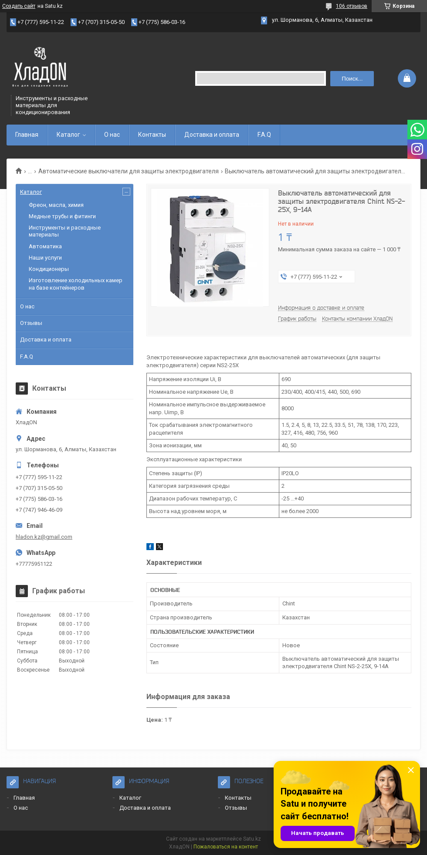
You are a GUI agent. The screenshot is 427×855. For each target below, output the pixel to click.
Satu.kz (252, 839)
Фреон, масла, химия (56, 205)
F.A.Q (264, 134)
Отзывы (31, 323)
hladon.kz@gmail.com (44, 537)
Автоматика (45, 246)
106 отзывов (351, 6)
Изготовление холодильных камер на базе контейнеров (75, 284)
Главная (26, 134)
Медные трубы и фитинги (62, 216)
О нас (112, 134)
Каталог (68, 134)
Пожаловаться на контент (225, 847)
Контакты (152, 134)
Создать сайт (18, 6)
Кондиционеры (49, 269)
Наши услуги (45, 257)
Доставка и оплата (211, 134)
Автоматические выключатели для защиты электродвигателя (128, 171)
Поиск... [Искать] (352, 78)
